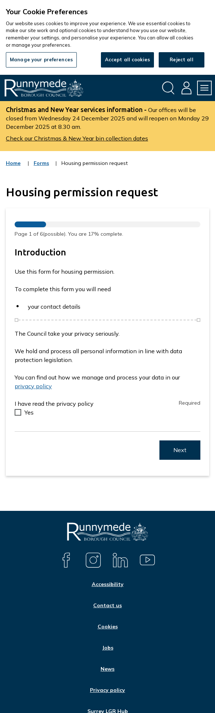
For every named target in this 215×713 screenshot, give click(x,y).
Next (179, 450)
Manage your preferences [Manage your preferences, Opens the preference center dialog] (41, 59)
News (107, 669)
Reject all (181, 59)
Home (13, 163)
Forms (42, 168)
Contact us (107, 605)
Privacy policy (107, 690)
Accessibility (108, 584)
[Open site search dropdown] (168, 88)
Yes (29, 412)
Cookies (108, 626)
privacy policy (33, 386)
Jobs (107, 647)
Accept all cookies (127, 59)
